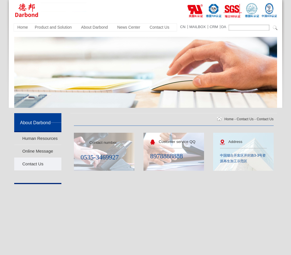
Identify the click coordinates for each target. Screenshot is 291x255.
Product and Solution (53, 27)
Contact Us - (246, 119)
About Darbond (94, 27)
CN (183, 27)
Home (22, 27)
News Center (128, 27)
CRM (214, 27)
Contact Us (159, 27)
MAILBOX (197, 27)
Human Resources (40, 138)
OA (223, 27)
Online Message (37, 151)
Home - (230, 119)
